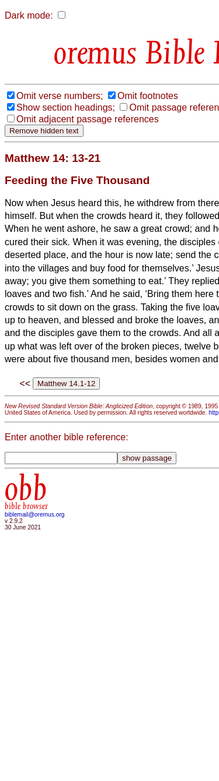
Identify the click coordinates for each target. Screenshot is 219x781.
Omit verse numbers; (59, 96)
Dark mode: (29, 15)
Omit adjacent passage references (87, 119)
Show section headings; (65, 107)
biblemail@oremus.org (35, 514)
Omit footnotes (147, 96)
